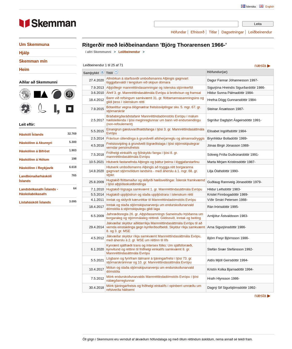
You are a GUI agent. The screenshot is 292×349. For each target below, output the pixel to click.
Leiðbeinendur (260, 32)
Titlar (213, 32)
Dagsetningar (232, 32)
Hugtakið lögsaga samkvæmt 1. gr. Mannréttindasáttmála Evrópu (154, 189)
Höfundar (178, 32)
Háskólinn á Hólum (34, 159)
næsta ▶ (262, 65)
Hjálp (24, 53)
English (269, 6)
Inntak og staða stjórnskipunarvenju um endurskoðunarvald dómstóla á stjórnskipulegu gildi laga (150, 207)
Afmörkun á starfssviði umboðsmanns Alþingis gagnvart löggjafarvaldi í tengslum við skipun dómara (147, 80)
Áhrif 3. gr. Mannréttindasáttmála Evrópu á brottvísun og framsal (153, 93)
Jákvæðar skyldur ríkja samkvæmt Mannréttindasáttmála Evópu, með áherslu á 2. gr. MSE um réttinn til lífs (153, 238)
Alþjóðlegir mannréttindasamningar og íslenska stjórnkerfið (149, 87)
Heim (24, 69)
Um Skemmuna (34, 44)
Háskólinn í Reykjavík (36, 168)
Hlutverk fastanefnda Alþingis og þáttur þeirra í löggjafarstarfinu (152, 162)
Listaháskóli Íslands (35, 202)
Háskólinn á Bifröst (34, 151)
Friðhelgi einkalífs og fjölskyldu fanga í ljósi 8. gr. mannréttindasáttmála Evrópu (142, 155)
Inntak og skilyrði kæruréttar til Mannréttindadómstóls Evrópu (151, 200)
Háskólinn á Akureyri (35, 143)
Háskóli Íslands (31, 134)
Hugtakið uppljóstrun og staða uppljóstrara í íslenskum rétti (149, 194)
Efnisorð (197, 32)
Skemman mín (33, 61)
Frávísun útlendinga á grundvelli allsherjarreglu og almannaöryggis (155, 138)
